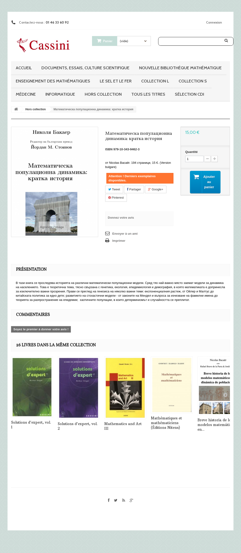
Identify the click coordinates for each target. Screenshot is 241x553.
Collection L (155, 81)
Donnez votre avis (121, 217)
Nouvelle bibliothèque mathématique (180, 67)
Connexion (214, 22)
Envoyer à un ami (125, 233)
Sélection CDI (189, 94)
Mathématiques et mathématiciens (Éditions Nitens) (166, 423)
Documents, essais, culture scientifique (85, 67)
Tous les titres (148, 94)
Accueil (24, 67)
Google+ (155, 189)
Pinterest (116, 197)
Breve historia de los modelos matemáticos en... (216, 425)
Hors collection (103, 94)
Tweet (114, 189)
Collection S (193, 81)
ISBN (108, 149)
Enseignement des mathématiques (53, 81)
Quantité (191, 152)
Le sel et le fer (116, 81)
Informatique (60, 94)
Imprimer (118, 240)
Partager (134, 189)
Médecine (26, 94)
